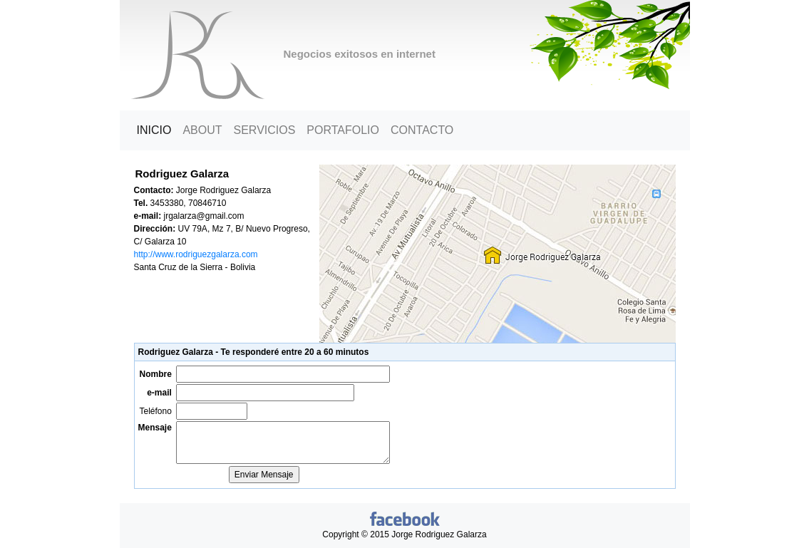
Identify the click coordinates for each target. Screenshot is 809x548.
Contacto (422, 130)
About (202, 130)
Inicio (157, 129)
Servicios (265, 130)
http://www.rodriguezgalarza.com (196, 254)
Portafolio (342, 130)
